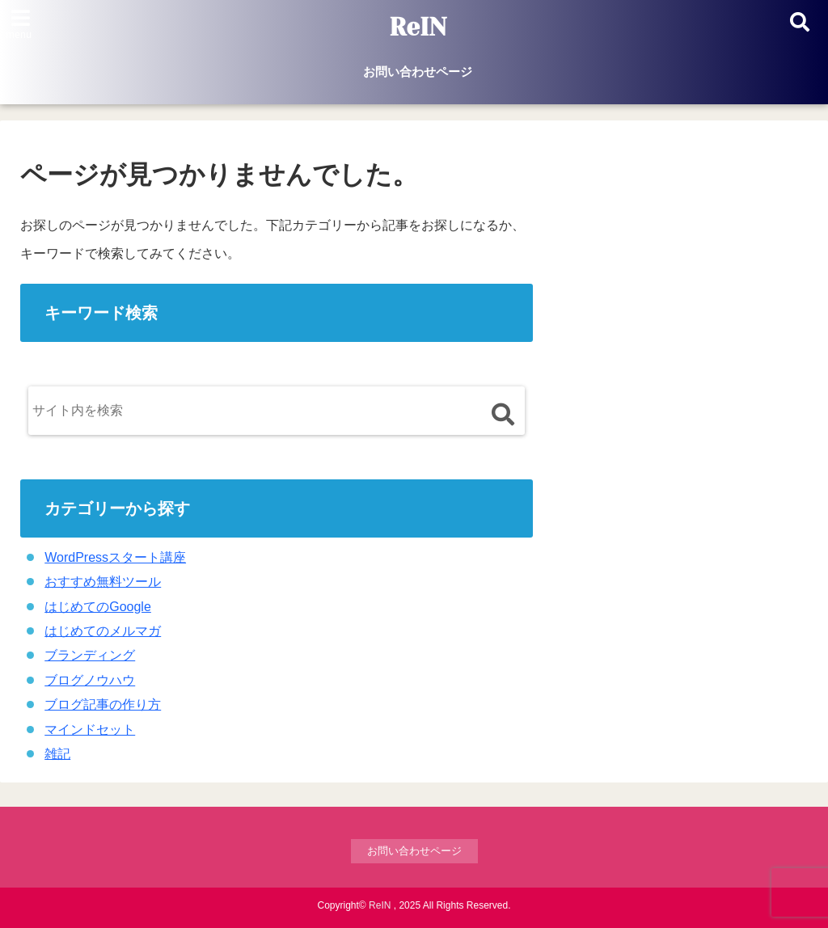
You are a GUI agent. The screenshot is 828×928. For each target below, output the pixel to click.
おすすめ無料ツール (102, 581)
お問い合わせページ (417, 71)
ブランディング (89, 655)
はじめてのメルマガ (102, 631)
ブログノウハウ (89, 680)
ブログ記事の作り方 (102, 704)
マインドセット (89, 729)
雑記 (57, 754)
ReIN (417, 27)
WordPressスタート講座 (115, 557)
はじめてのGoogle (97, 607)
